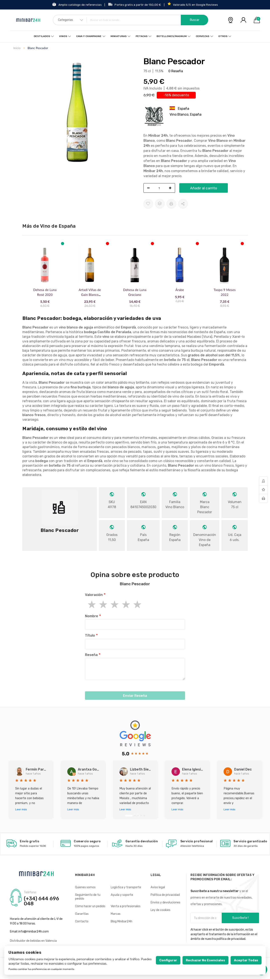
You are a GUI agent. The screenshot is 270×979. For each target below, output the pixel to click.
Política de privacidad (165, 895)
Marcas (115, 914)
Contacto (81, 921)
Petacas (141, 36)
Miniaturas (119, 36)
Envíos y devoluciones (165, 902)
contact (263, 498)
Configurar (168, 960)
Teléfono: (30, 892)
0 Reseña (175, 71)
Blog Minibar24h (121, 921)
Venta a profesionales (125, 906)
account (263, 481)
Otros (222, 36)
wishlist (263, 489)
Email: (14, 931)
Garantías (82, 914)
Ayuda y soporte (122, 895)
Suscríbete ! (240, 918)
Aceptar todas (246, 960)
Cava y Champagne (88, 36)
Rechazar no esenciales (205, 960)
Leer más (21, 809)
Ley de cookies (160, 910)
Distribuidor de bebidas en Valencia (33, 941)
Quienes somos (85, 887)
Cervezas (202, 36)
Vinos (63, 36)
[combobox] (130, 20)
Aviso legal (158, 887)
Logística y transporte (126, 887)
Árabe (179, 290)
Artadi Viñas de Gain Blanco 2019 (90, 294)
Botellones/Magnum (172, 36)
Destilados (42, 36)
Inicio (17, 48)
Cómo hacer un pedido (90, 906)
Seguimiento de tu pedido (87, 896)
